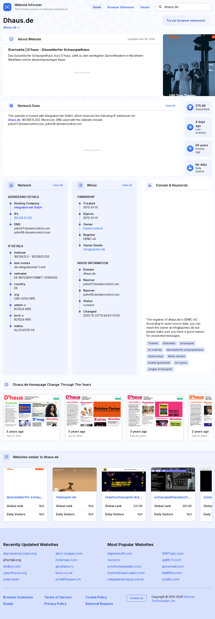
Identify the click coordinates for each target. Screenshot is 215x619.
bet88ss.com (172, 573)
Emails (145, 7)
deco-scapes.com (68, 553)
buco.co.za (63, 573)
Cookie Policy (96, 597)
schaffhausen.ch (68, 579)
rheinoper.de (66, 497)
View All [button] (170, 105)
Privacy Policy (55, 604)
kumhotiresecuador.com (126, 573)
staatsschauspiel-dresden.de (128, 497)
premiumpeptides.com (124, 566)
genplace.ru (64, 566)
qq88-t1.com (171, 560)
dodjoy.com (12, 566)
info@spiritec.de (94, 249)
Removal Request (99, 604)
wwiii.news (11, 579)
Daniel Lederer (93, 228)
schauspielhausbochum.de (175, 497)
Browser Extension (121, 7)
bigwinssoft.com (120, 553)
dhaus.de (11, 27)
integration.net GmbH (28, 207)
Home (97, 7)
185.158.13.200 (23, 218)
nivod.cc (114, 560)
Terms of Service (58, 597)
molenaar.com (66, 560)
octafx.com (170, 579)
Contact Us (136, 598)
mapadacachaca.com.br (126, 579)
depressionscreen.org (20, 553)
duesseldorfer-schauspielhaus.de (34, 497)
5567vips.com (172, 553)
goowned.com (173, 566)
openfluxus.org (15, 573)
